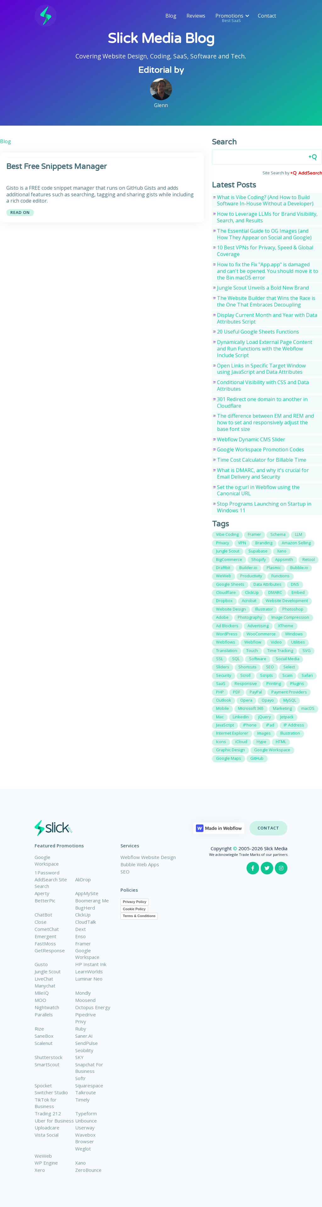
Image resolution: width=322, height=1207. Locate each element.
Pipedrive (85, 1014)
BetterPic (45, 900)
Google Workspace (47, 860)
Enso (80, 936)
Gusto (41, 964)
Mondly (83, 993)
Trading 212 (48, 1113)
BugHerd (85, 908)
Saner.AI (84, 1036)
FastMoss (45, 943)
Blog (170, 15)
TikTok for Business (46, 1102)
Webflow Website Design (148, 857)
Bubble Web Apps (139, 864)
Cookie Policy (134, 909)
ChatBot (43, 914)
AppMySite (86, 893)
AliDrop (83, 879)
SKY (79, 1057)
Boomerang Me (92, 900)
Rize (39, 1028)
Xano (80, 1163)
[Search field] (267, 157)
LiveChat (44, 979)
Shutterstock (48, 1057)
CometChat (47, 929)
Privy (80, 1021)
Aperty (42, 893)
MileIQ (42, 993)
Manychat (45, 985)
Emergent (45, 936)
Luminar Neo (89, 979)
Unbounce (86, 1120)
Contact (267, 15)
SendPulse (86, 1043)
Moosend (85, 1000)
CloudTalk (85, 922)
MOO (40, 1000)
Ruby (80, 1028)
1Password (47, 872)
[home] (46, 16)
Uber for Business (54, 1120)
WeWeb (43, 1156)
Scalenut (44, 1043)
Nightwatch (47, 1007)
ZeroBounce (88, 1170)
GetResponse (50, 950)
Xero (40, 1170)
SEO (125, 871)
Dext (80, 929)
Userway (85, 1127)
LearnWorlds (89, 971)
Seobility (84, 1050)
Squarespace (89, 1085)
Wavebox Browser (85, 1138)
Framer (83, 943)
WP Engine (46, 1163)
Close (41, 922)
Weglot (83, 1148)
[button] (231, 16)
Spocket (43, 1085)
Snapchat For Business (89, 1067)
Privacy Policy (135, 902)
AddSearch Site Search (51, 882)
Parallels (44, 1014)
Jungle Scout (48, 971)
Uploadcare (47, 1127)
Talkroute (85, 1092)
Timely (82, 1099)
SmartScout (47, 1064)
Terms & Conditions (139, 916)
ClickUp (83, 914)
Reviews (195, 15)
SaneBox (44, 1036)
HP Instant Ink (90, 964)
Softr (80, 1078)
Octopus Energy (92, 1007)
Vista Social (46, 1135)
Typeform (86, 1113)
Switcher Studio (51, 1092)
